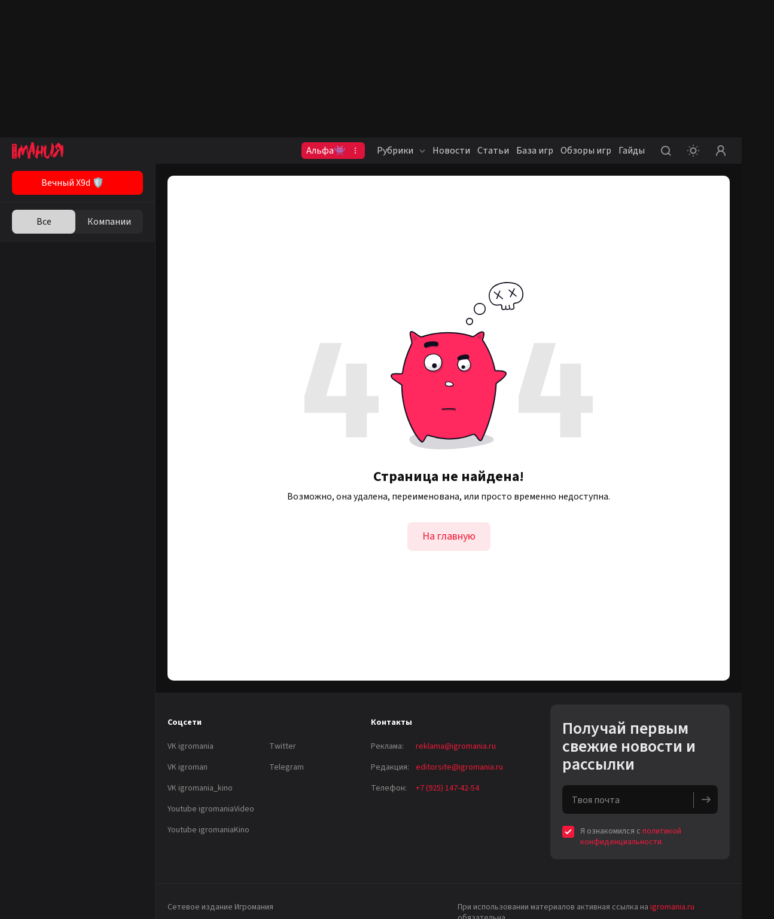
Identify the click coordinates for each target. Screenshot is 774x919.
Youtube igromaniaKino (208, 830)
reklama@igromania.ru (456, 746)
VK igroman (187, 767)
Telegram (286, 767)
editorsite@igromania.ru (459, 767)
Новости (451, 150)
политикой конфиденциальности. (630, 836)
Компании (109, 221)
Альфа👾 (326, 150)
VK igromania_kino (200, 788)
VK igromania (190, 746)
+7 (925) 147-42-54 (447, 788)
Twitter (282, 746)
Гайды (631, 150)
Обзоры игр (585, 150)
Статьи (493, 150)
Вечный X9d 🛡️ (72, 182)
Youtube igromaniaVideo (210, 809)
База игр (534, 150)
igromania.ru (672, 907)
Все (43, 221)
